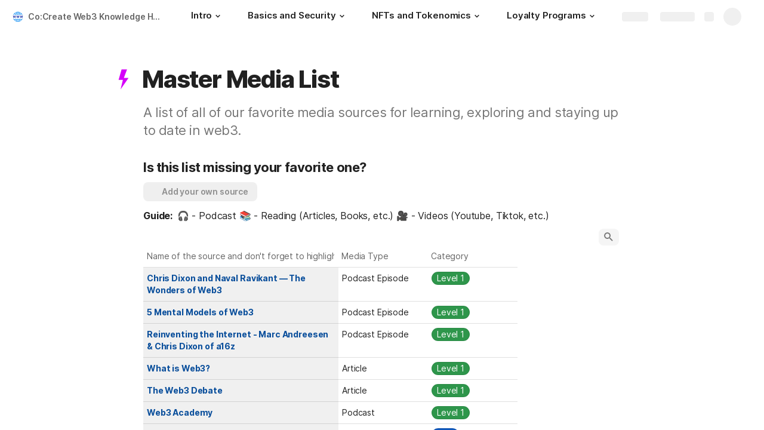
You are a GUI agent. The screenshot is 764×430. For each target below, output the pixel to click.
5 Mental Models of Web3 (200, 312)
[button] (218, 16)
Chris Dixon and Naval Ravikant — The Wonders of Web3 (227, 284)
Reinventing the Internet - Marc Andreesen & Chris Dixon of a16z (238, 340)
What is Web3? (178, 368)
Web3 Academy (179, 412)
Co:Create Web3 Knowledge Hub (96, 16)
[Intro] (207, 16)
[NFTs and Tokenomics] (427, 16)
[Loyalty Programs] (552, 16)
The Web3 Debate (185, 390)
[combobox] (383, 278)
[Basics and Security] (297, 16)
